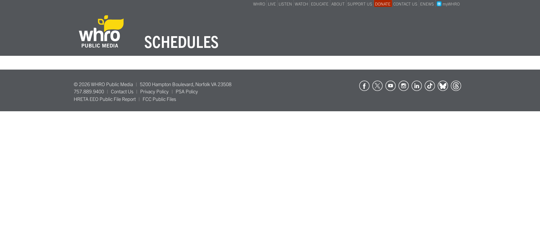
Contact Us (122, 91)
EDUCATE (320, 3)
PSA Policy (187, 91)
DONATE (383, 3)
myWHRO (448, 3)
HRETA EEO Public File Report (105, 99)
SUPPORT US (359, 3)
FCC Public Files (159, 99)
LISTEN (285, 3)
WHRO (259, 3)
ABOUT (338, 3)
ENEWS (427, 3)
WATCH (301, 3)
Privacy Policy (154, 91)
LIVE (272, 3)
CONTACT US (405, 3)
